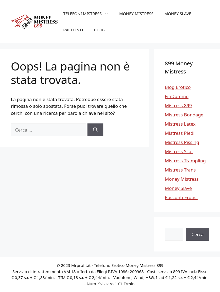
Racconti (73, 29)
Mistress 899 (178, 105)
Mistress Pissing (182, 142)
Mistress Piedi (180, 133)
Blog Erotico (178, 87)
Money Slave (177, 13)
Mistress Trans (180, 170)
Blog (99, 29)
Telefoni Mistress (88, 13)
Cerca (197, 234)
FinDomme (177, 96)
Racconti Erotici (181, 197)
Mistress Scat (179, 151)
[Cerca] (95, 129)
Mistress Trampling (185, 160)
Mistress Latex (180, 124)
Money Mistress (136, 13)
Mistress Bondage (184, 115)
